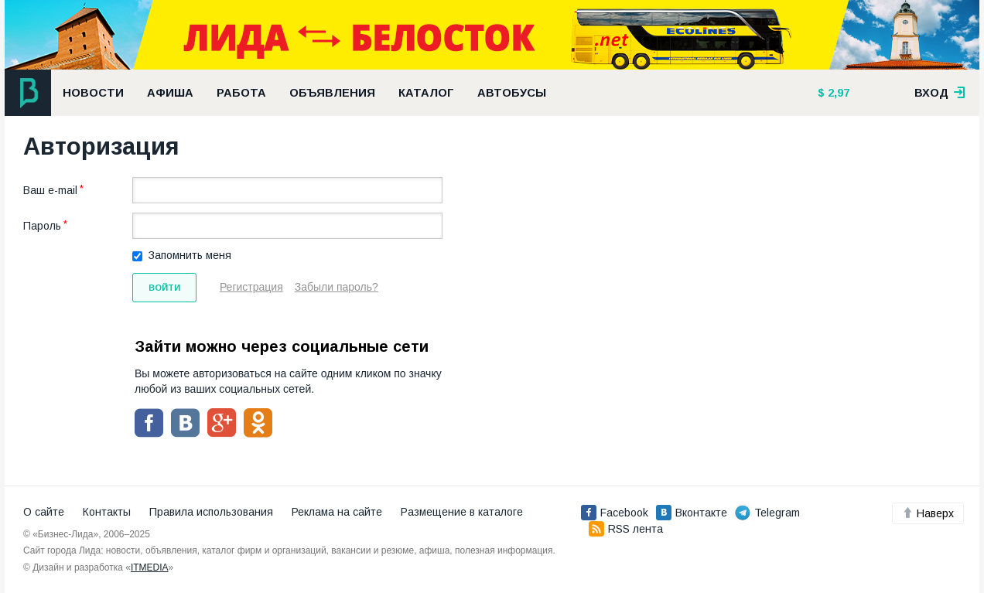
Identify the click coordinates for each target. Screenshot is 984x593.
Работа (241, 93)
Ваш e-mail (50, 190)
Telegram (767, 512)
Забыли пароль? (336, 287)
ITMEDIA (150, 567)
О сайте (43, 512)
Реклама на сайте (337, 512)
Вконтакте (691, 512)
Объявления (332, 93)
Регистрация (251, 287)
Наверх (928, 513)
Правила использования (211, 512)
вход (939, 93)
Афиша (170, 93)
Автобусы (511, 93)
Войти (164, 287)
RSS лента (626, 529)
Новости (93, 93)
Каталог (426, 93)
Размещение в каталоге (462, 512)
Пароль (42, 226)
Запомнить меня (190, 255)
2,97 (837, 93)
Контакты (107, 512)
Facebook (614, 512)
